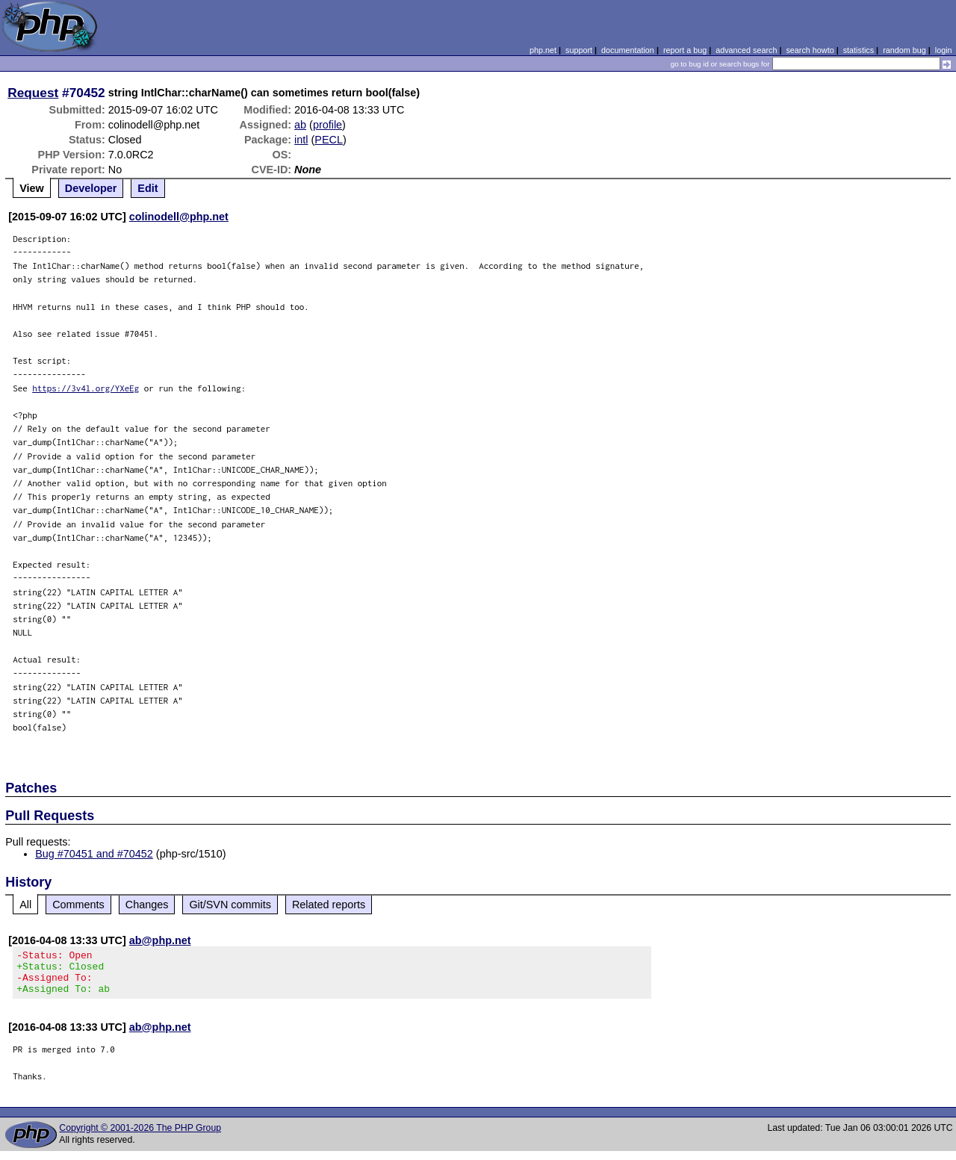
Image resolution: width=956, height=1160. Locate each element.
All (25, 905)
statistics (858, 50)
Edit (147, 188)
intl (301, 140)
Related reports (328, 905)
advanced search (746, 50)
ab (300, 125)
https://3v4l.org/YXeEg (85, 388)
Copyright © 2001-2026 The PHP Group (140, 1137)
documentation (627, 50)
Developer (91, 188)
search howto (810, 50)
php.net (543, 50)
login (943, 50)
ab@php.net (160, 940)
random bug (904, 50)
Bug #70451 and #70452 (94, 854)
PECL (328, 140)
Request (32, 92)
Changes (147, 905)
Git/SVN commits (230, 905)
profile (327, 125)
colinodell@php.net (179, 217)
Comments (78, 905)
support (578, 50)
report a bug (685, 50)
